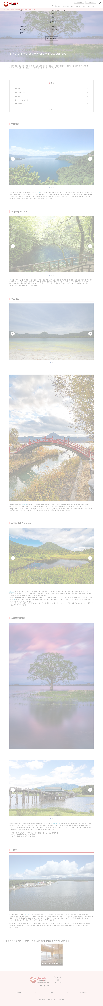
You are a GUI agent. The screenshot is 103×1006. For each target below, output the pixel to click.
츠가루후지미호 (51, 104)
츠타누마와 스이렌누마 (51, 100)
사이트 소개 (51, 1000)
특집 (8, 9)
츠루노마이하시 (55, 823)
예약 (89, 6)
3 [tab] (53, 187)
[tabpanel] (51, 157)
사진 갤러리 (19, 993)
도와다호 (51, 88)
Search (57, 977)
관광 (84, 6)
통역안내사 (42, 1000)
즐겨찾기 (58, 982)
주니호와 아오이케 (51, 92)
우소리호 (51, 96)
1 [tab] (49, 187)
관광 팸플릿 (83, 993)
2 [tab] (51, 187)
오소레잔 (24, 504)
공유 (56, 979)
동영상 (51, 993)
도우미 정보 (60, 1000)
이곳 (15, 599)
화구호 (38, 193)
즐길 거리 (78, 6)
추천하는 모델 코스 (68, 6)
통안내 (94, 6)
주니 (10, 280)
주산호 (27, 914)
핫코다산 (11, 592)
